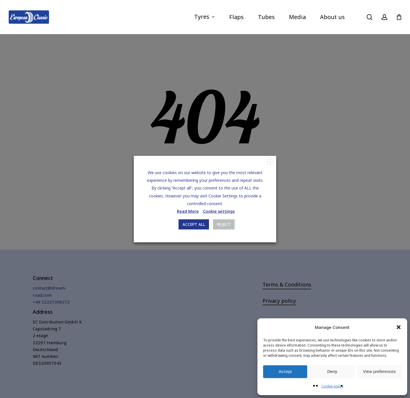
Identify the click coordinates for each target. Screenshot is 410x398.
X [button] (270, 161)
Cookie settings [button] (219, 211)
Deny (332, 371)
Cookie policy (332, 386)
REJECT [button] (224, 224)
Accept (285, 371)
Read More (188, 211)
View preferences (379, 371)
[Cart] (399, 17)
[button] (398, 327)
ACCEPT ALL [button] (194, 224)
